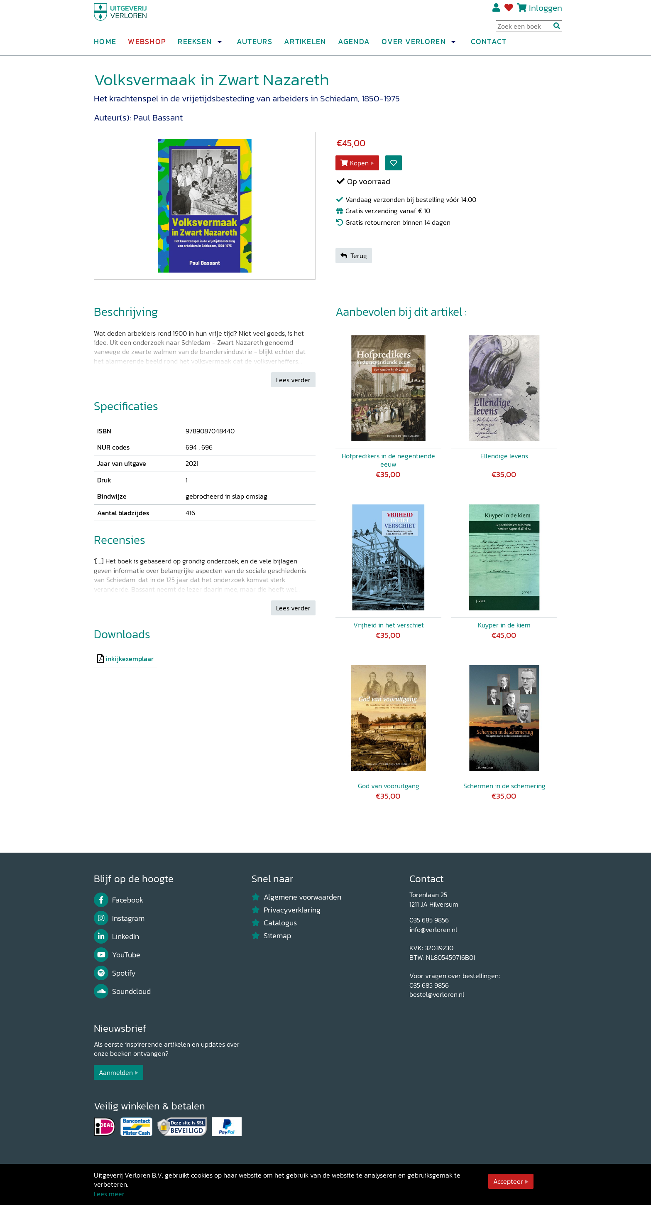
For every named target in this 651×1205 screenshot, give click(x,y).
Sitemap (271, 935)
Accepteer (508, 1181)
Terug (353, 256)
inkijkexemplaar (129, 659)
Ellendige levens (504, 456)
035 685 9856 (429, 920)
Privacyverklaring (286, 910)
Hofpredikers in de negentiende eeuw (388, 460)
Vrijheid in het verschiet (388, 625)
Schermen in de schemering (504, 786)
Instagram (119, 918)
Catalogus (274, 922)
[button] (219, 45)
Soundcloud (122, 991)
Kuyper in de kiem (504, 625)
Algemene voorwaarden (296, 897)
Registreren (496, 11)
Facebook (118, 900)
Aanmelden (116, 1072)
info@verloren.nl (433, 929)
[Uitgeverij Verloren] (134, 19)
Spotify (115, 973)
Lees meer (109, 1194)
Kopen (354, 163)
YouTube (117, 954)
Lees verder (293, 380)
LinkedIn (116, 936)
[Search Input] (529, 29)
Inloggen (545, 11)
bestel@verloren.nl (436, 994)
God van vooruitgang (388, 786)
